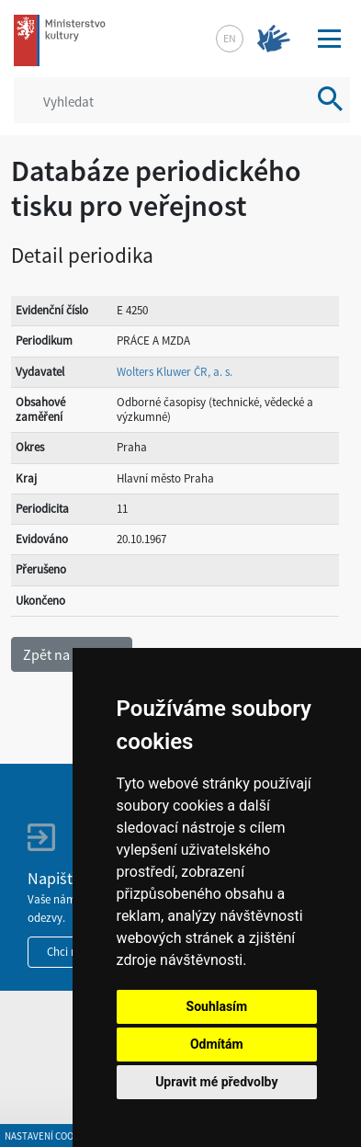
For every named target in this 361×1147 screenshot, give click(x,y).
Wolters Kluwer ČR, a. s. (174, 372)
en (229, 38)
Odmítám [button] (216, 1044)
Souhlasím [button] (217, 1006)
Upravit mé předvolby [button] (216, 1081)
